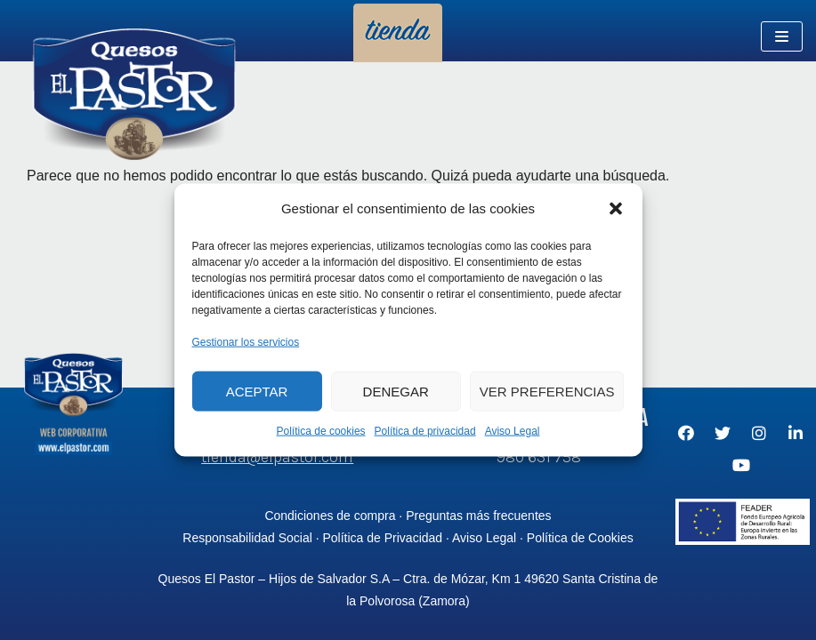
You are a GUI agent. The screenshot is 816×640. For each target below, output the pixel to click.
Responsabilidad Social (247, 538)
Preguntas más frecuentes (478, 515)
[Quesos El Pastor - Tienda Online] (133, 97)
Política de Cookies (580, 538)
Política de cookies (321, 431)
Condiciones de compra (329, 515)
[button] (616, 208)
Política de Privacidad (382, 538)
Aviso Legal (512, 431)
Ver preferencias (547, 390)
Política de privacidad (425, 431)
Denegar (396, 390)
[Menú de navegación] (782, 36)
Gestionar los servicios (246, 341)
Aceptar (257, 390)
